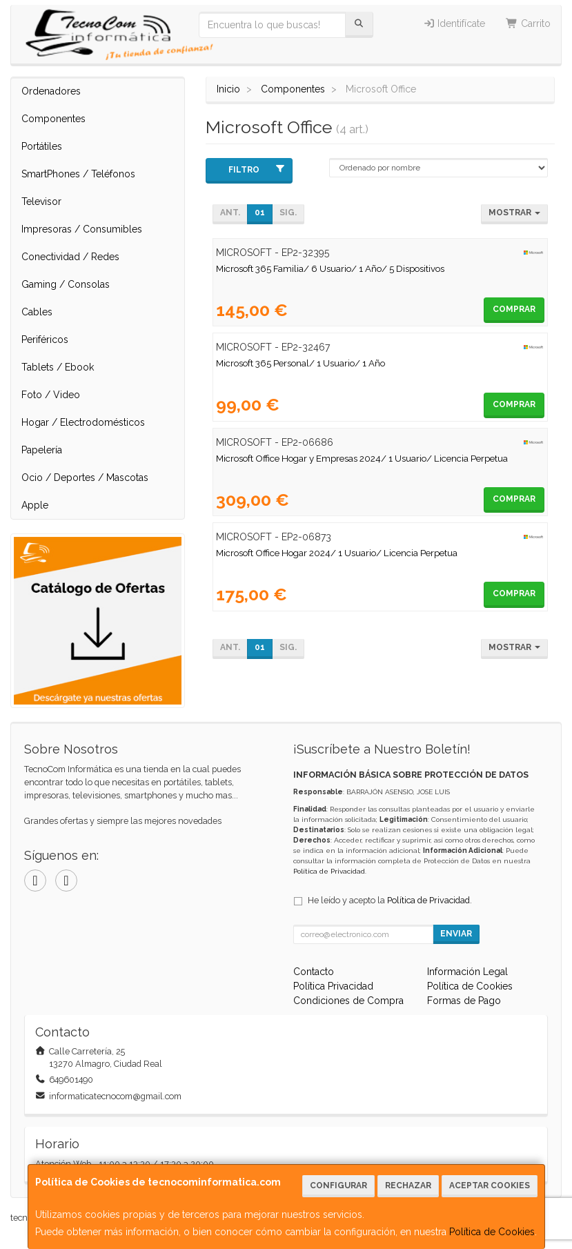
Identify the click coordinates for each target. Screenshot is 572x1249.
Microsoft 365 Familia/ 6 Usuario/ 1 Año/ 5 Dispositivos (330, 268)
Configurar (338, 1185)
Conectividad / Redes (70, 256)
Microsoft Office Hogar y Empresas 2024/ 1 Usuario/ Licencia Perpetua (362, 458)
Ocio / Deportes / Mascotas (84, 477)
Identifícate (454, 23)
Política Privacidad (333, 986)
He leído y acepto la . (390, 900)
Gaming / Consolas (65, 284)
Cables (36, 311)
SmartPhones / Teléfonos (78, 173)
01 (260, 212)
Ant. (230, 212)
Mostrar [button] (514, 212)
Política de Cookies (492, 1231)
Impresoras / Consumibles (81, 229)
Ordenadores (51, 91)
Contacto (313, 971)
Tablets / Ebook (57, 367)
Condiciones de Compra (348, 1000)
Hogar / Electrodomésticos (83, 422)
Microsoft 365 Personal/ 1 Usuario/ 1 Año (300, 362)
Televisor (41, 201)
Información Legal (467, 971)
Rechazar (408, 1185)
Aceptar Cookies (489, 1185)
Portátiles (41, 146)
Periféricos (44, 339)
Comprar (514, 309)
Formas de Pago (464, 1000)
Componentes (53, 118)
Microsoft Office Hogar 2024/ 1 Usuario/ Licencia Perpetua (336, 552)
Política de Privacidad (329, 871)
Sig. (288, 212)
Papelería (41, 449)
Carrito (528, 23)
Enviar (456, 933)
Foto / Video (50, 394)
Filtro (256, 169)
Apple (34, 505)
